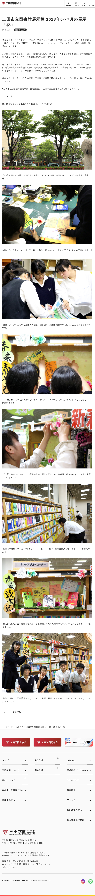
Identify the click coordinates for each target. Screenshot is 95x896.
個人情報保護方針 (75, 820)
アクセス (76, 5)
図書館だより (20, 30)
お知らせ (71, 760)
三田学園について (10, 770)
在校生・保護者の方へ (12, 790)
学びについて (8, 780)
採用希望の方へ (74, 810)
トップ (5, 760)
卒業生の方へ (8, 800)
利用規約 (33, 855)
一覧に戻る (15, 712)
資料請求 (68, 5)
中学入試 (39, 760)
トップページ (7, 727)
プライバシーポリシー (19, 855)
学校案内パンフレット (77, 770)
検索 (83, 5)
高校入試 (39, 770)
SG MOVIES (73, 780)
